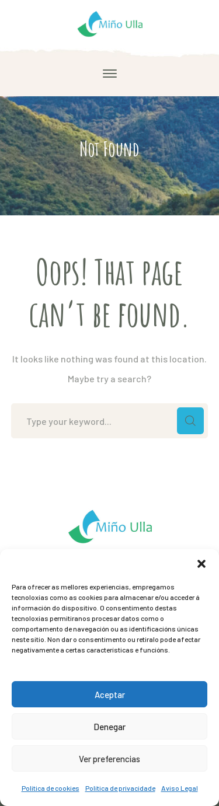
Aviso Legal (179, 788)
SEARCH (190, 420)
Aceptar (110, 694)
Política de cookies (50, 788)
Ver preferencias (109, 758)
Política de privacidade (120, 788)
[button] (201, 564)
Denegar (109, 726)
